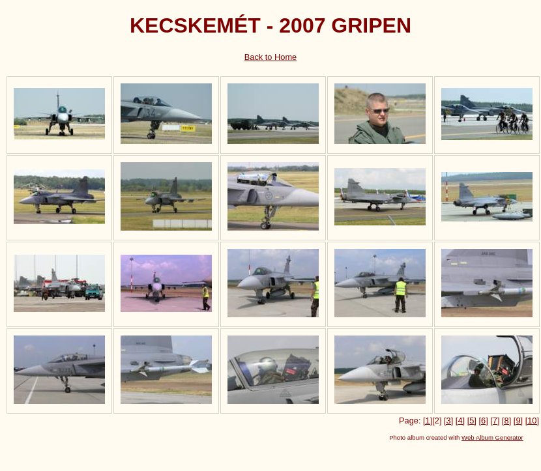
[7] (494, 420)
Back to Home (270, 57)
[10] (532, 420)
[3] (448, 420)
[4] (460, 420)
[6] (483, 420)
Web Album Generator (492, 437)
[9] (518, 420)
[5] (471, 420)
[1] (427, 420)
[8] (506, 420)
